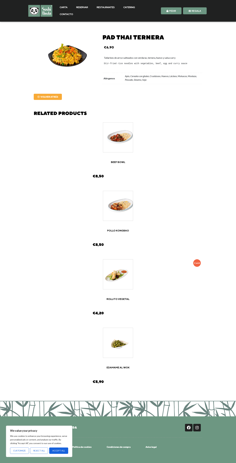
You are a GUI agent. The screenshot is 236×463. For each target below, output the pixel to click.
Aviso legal (151, 447)
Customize (19, 450)
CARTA (63, 7)
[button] (171, 10)
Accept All (58, 450)
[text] (152, 63)
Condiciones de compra (118, 447)
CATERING (129, 7)
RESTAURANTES (106, 7)
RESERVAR (82, 7)
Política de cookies (82, 447)
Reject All (39, 450)
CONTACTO (66, 14)
